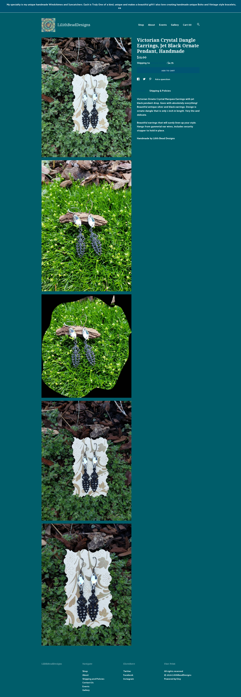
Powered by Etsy (172, 679)
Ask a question (162, 79)
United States (158, 63)
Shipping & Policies (160, 90)
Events (163, 24)
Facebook (128, 675)
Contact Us (88, 682)
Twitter (127, 671)
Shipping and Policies (93, 679)
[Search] (198, 24)
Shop (141, 24)
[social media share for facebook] (138, 79)
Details (141, 90)
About (151, 24)
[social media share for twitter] (144, 79)
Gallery (175, 24)
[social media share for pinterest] (150, 79)
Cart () (187, 24)
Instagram (128, 679)
